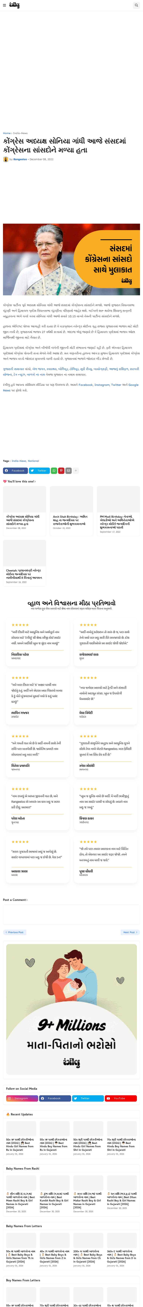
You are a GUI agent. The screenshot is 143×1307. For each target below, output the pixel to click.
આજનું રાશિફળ (118, 369)
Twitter (116, 385)
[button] (4, 5)
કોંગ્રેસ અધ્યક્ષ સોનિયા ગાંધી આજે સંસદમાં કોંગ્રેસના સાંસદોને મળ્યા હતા (22, 520)
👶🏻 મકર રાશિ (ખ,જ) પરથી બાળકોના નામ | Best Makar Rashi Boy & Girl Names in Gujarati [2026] (87, 1200)
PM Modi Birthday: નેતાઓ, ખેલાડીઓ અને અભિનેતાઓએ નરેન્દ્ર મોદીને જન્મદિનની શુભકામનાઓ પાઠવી (117, 522)
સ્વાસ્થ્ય (52, 369)
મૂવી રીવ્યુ (86, 369)
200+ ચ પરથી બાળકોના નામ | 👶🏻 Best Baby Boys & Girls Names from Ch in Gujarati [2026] (87, 1256)
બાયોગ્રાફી (100, 369)
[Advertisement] (71, 43)
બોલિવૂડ (63, 369)
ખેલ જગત (38, 369)
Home (7, 133)
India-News (20, 133)
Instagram (101, 385)
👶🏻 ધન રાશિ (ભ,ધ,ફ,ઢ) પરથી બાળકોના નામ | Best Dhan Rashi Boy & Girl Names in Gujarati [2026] (122, 1199)
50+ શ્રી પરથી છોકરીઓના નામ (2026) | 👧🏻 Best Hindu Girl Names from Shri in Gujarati (87, 1145)
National (33, 461)
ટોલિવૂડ (74, 369)
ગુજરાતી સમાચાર (13, 369)
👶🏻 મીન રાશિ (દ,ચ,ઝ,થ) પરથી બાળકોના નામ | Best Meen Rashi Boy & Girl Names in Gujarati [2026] (20, 1200)
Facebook (86, 385)
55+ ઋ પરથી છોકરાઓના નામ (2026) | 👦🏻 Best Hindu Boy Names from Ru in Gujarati (53, 1145)
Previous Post (15, 932)
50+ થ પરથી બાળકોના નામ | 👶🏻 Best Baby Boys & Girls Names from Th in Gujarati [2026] (20, 1256)
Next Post (129, 932)
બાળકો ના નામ (36, 374)
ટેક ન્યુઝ (19, 374)
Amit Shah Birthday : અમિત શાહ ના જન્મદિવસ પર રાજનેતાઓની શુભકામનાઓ (70, 520)
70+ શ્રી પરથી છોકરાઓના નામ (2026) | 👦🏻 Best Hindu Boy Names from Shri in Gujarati (121, 1145)
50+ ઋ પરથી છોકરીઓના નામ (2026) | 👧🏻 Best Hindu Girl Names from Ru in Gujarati (20, 1145)
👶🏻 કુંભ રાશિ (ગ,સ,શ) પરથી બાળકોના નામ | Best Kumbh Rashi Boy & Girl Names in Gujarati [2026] (54, 1200)
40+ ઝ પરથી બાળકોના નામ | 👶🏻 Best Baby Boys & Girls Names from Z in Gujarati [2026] (54, 1256)
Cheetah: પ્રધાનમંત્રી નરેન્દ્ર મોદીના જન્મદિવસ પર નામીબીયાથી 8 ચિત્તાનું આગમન (24, 574)
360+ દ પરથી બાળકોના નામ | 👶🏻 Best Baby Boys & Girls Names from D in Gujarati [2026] (121, 1256)
